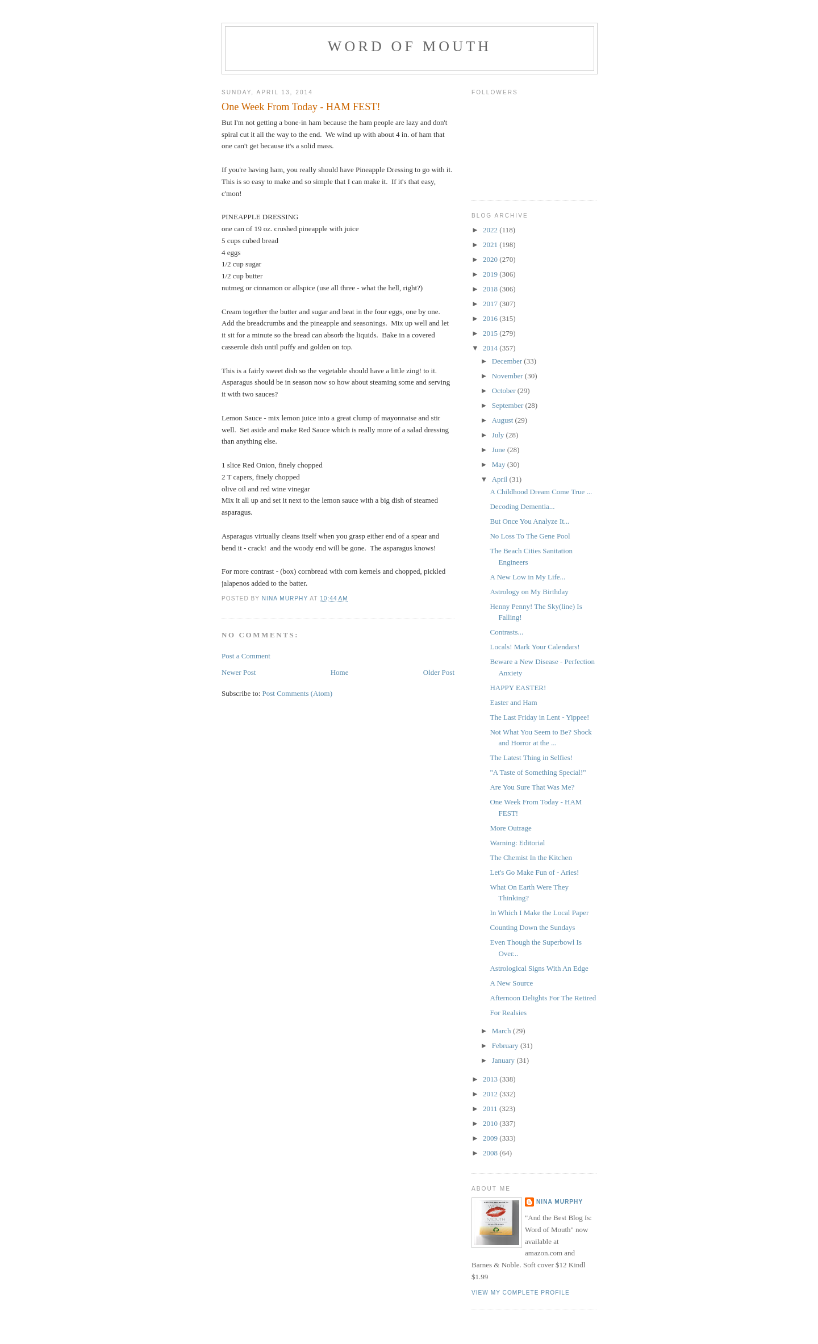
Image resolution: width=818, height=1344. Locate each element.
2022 (491, 230)
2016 (491, 318)
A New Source (511, 983)
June (499, 449)
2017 (491, 303)
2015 (491, 333)
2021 (491, 244)
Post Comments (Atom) (297, 693)
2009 (491, 1138)
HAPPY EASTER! (518, 687)
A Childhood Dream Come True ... (541, 491)
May (499, 464)
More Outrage (510, 828)
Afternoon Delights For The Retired (543, 998)
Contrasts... (506, 632)
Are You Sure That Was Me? (532, 787)
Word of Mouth (410, 46)
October (504, 390)
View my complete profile (520, 1292)
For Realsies (508, 1012)
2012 (491, 1094)
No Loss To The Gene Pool (530, 536)
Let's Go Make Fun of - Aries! (534, 872)
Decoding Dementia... (522, 506)
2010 (491, 1123)
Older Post (438, 672)
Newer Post (239, 672)
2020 (491, 259)
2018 (491, 289)
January (504, 1060)
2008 (491, 1153)
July (499, 435)
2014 (491, 348)
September (508, 405)
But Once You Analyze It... (529, 521)
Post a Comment (246, 656)
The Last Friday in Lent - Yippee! (539, 717)
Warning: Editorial (517, 842)
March (502, 1030)
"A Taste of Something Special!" (538, 772)
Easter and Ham (513, 702)
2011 (491, 1108)
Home (340, 672)
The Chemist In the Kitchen (530, 857)
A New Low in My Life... (527, 577)
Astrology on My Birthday (529, 591)
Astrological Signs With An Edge (539, 968)
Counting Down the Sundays (532, 927)
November (508, 376)
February (506, 1045)
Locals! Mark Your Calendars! (534, 646)
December (508, 361)
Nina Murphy (559, 1202)
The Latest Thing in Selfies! (531, 757)
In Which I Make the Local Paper (539, 912)
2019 (491, 274)
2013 (491, 1079)
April (501, 479)
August (503, 420)
